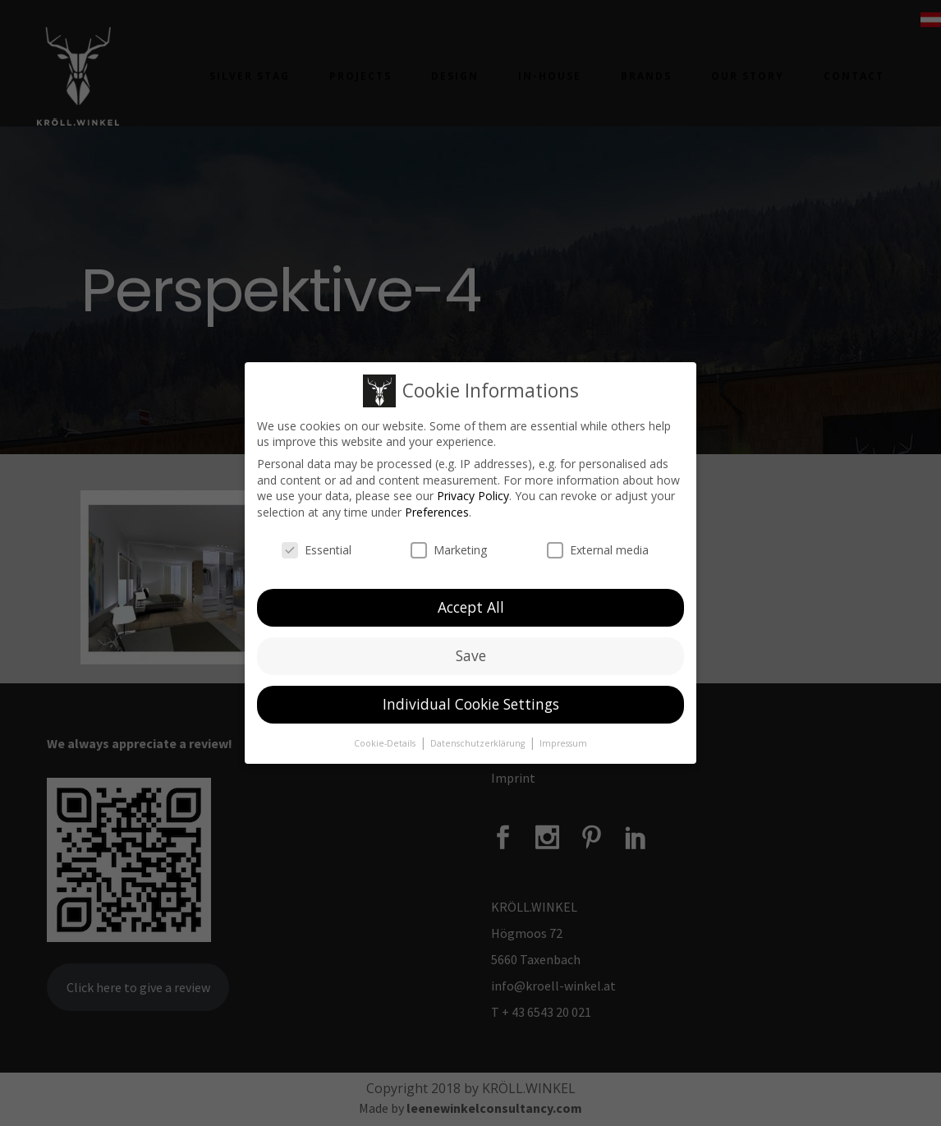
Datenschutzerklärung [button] (478, 736)
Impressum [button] (563, 736)
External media (598, 543)
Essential (316, 543)
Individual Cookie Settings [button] (471, 697)
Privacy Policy (473, 489)
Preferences (437, 505)
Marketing (449, 543)
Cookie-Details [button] (386, 736)
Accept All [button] (471, 600)
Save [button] (471, 649)
